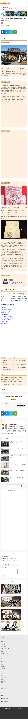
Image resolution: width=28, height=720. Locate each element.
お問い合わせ (5, 702)
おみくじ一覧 (4, 664)
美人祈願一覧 (4, 682)
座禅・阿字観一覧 (4, 644)
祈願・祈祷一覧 (4, 689)
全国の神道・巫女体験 (6, 319)
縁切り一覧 (3, 683)
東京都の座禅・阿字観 (6, 311)
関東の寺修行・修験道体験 (7, 316)
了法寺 (7, 70)
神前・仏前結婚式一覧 (5, 680)
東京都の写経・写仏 (5, 312)
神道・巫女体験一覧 (5, 652)
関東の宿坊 (3, 307)
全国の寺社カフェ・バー (6, 323)
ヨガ (3, 25)
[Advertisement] (14, 114)
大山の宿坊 (10, 309)
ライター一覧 (23, 421)
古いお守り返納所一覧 (5, 671)
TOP (2, 7)
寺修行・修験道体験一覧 (6, 649)
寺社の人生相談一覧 (5, 654)
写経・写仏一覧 (4, 645)
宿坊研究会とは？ (6, 699)
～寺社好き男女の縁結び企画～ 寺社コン (12, 384)
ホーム (3, 696)
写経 (8, 25)
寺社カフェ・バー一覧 (5, 656)
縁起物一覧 (3, 667)
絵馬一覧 (3, 665)
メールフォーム (12, 300)
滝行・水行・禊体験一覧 (6, 651)
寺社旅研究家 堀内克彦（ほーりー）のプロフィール (14, 393)
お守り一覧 (3, 662)
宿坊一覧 (3, 642)
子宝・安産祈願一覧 (5, 678)
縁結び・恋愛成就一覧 (5, 677)
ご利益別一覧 (4, 669)
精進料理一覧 (4, 647)
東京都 (6, 7)
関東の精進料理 (4, 314)
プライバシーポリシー (7, 705)
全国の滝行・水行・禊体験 (7, 318)
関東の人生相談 (4, 321)
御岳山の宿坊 (4, 309)
